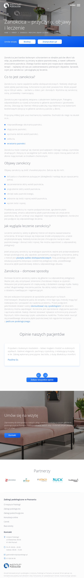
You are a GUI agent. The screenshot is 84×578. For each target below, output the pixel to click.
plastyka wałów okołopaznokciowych (33, 257)
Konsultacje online (11, 517)
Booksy (27, 41)
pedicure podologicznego (18, 321)
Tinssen (77, 570)
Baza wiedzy (9, 525)
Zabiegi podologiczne (12, 508)
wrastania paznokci (16, 143)
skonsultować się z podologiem (46, 306)
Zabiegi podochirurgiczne (14, 513)
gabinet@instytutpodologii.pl (56, 522)
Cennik (7, 521)
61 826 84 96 (50, 525)
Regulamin (42, 570)
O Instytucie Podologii (12, 504)
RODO (35, 570)
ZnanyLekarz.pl (50, 41)
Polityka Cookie (26, 570)
